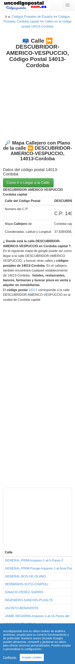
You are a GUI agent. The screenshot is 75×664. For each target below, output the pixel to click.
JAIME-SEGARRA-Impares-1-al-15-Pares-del (37, 616)
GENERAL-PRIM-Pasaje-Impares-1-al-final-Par (38, 568)
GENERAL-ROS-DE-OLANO (25, 576)
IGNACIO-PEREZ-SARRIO (24, 592)
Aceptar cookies (32, 657)
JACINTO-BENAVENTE (22, 608)
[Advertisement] (37, 101)
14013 (32, 290)
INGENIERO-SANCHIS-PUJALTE (29, 600)
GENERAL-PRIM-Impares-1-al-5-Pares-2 (34, 560)
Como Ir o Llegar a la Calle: (28, 183)
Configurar (10, 657)
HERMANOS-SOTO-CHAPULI (26, 584)
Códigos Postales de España (32, 16)
